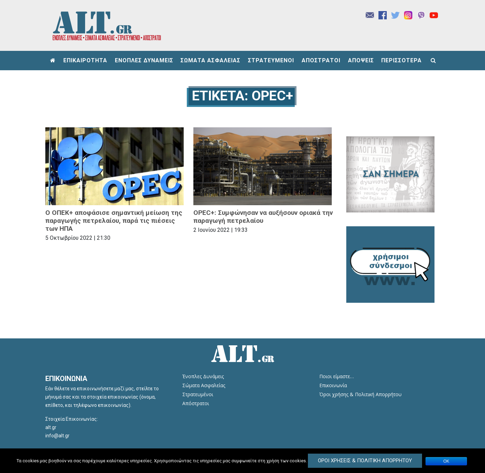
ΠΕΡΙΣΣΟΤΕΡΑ (401, 60)
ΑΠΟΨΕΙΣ (361, 60)
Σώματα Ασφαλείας (203, 385)
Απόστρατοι (195, 403)
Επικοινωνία (333, 385)
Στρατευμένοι (197, 394)
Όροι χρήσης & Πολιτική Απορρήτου (360, 394)
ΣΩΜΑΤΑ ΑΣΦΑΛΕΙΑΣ (210, 60)
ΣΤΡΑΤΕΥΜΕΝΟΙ (271, 60)
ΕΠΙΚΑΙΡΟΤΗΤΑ (85, 60)
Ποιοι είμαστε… (336, 376)
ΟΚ (446, 461)
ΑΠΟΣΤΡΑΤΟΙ (321, 60)
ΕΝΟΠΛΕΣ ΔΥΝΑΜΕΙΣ (144, 60)
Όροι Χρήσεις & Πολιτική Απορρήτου (365, 460)
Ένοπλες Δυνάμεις (203, 376)
